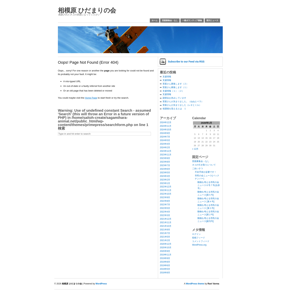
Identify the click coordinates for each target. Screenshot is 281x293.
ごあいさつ (197, 168)
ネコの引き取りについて (204, 165)
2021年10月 (165, 226)
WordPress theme (195, 283)
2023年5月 (165, 172)
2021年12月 (165, 219)
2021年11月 (165, 222)
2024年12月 (165, 122)
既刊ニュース (212, 20)
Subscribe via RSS (186, 61)
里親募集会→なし (170, 20)
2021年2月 (165, 240)
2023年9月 (165, 158)
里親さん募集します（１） (175, 87)
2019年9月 (165, 258)
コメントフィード (200, 241)
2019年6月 (165, 265)
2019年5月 (165, 269)
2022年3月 (165, 215)
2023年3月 (165, 176)
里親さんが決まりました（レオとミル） (182, 105)
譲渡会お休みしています (174, 98)
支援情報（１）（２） (173, 91)
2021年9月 (165, 229)
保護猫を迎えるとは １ (174, 108)
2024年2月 (165, 147)
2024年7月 (165, 136)
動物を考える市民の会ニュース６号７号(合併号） (208, 185)
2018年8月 (165, 272)
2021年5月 (165, 237)
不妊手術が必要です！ (205, 172)
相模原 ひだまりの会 (87, 10)
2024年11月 (165, 126)
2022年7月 (165, 204)
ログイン (196, 234)
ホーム (155, 20)
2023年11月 (165, 154)
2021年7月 (165, 233)
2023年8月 (165, 162)
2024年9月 (165, 133)
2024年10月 (165, 129)
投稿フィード (198, 237)
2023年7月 (165, 165)
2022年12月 (165, 186)
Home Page (91, 97)
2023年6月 (165, 169)
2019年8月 (165, 262)
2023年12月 (165, 151)
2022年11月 (165, 190)
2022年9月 (165, 197)
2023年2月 (165, 179)
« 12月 (195, 149)
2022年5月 (165, 208)
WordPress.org (199, 245)
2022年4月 (165, 211)
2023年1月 (165, 183)
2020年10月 (165, 247)
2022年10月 (165, 194)
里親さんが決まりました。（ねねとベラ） (183, 101)
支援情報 (167, 76)
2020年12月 (165, 244)
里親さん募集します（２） (175, 84)
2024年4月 (165, 144)
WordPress (101, 283)
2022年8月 (165, 201)
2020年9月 (165, 251)
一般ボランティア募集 (192, 20)
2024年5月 (165, 140)
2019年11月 (165, 254)
